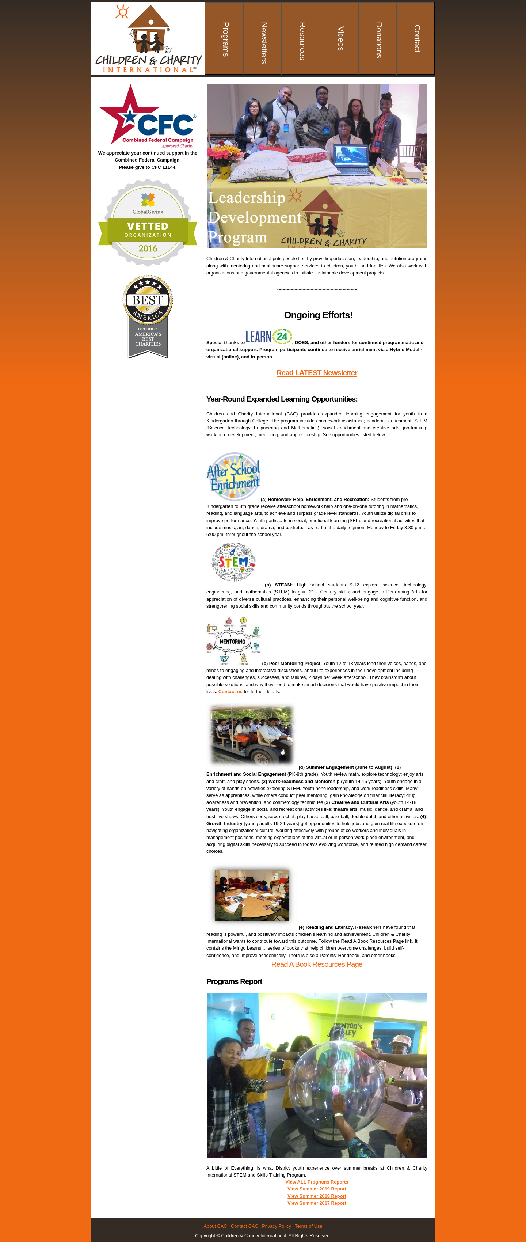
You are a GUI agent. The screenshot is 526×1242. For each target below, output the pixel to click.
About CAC (215, 1226)
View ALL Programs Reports (317, 1182)
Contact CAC (244, 1226)
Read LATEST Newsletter (317, 372)
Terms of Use (308, 1226)
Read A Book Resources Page (316, 964)
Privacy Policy (276, 1226)
